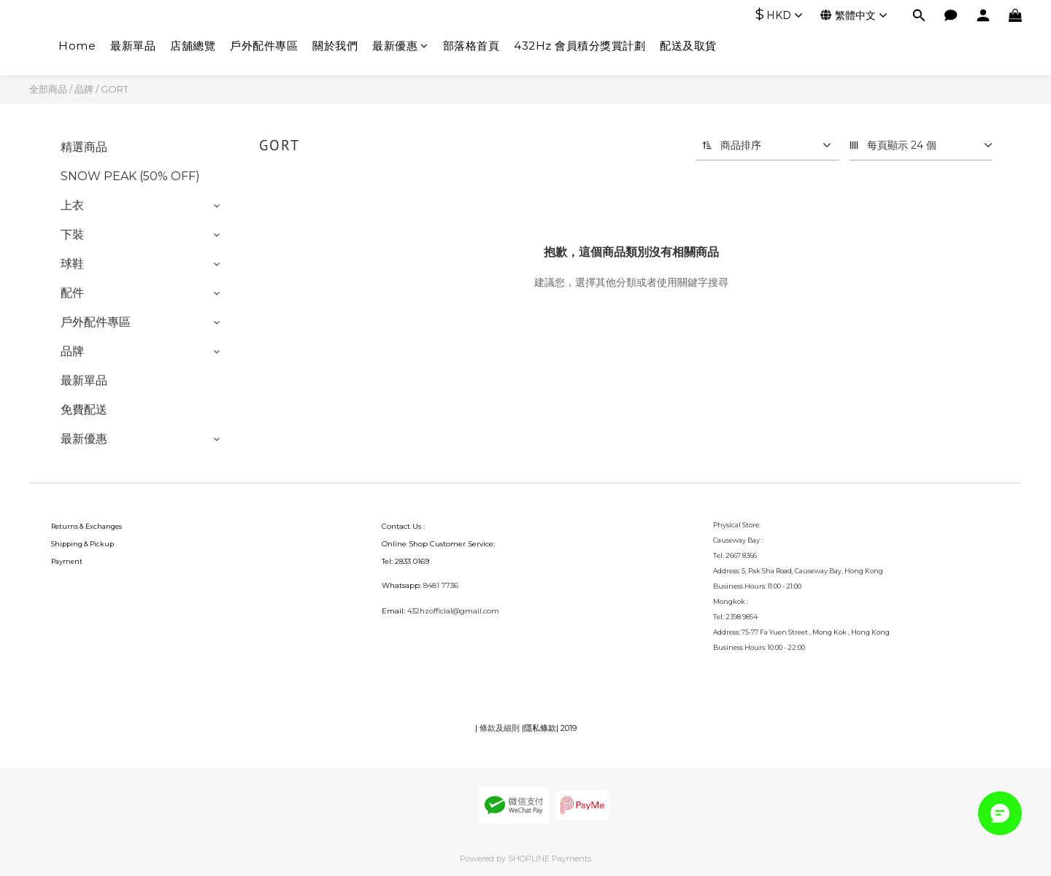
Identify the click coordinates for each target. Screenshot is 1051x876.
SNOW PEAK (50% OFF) (130, 176)
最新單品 (132, 46)
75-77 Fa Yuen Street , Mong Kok (795, 632)
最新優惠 (400, 46)
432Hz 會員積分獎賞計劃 (579, 46)
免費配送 (84, 409)
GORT (114, 89)
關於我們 (335, 46)
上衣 (72, 205)
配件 (72, 293)
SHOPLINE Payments (549, 858)
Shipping (66, 544)
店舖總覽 (192, 46)
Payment (66, 561)
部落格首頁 (471, 46)
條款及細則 (500, 728)
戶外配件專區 (264, 46)
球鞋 (72, 264)
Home (77, 46)
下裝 (72, 234)
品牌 (83, 89)
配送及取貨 (688, 46)
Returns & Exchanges (86, 526)
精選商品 (84, 147)
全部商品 (48, 89)
